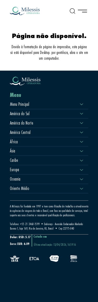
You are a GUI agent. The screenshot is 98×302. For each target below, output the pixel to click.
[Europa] (81, 169)
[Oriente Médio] (81, 188)
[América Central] (81, 132)
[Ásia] (81, 151)
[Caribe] (81, 160)
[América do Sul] (81, 113)
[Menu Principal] (81, 104)
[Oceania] (81, 179)
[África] (81, 141)
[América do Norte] (81, 123)
